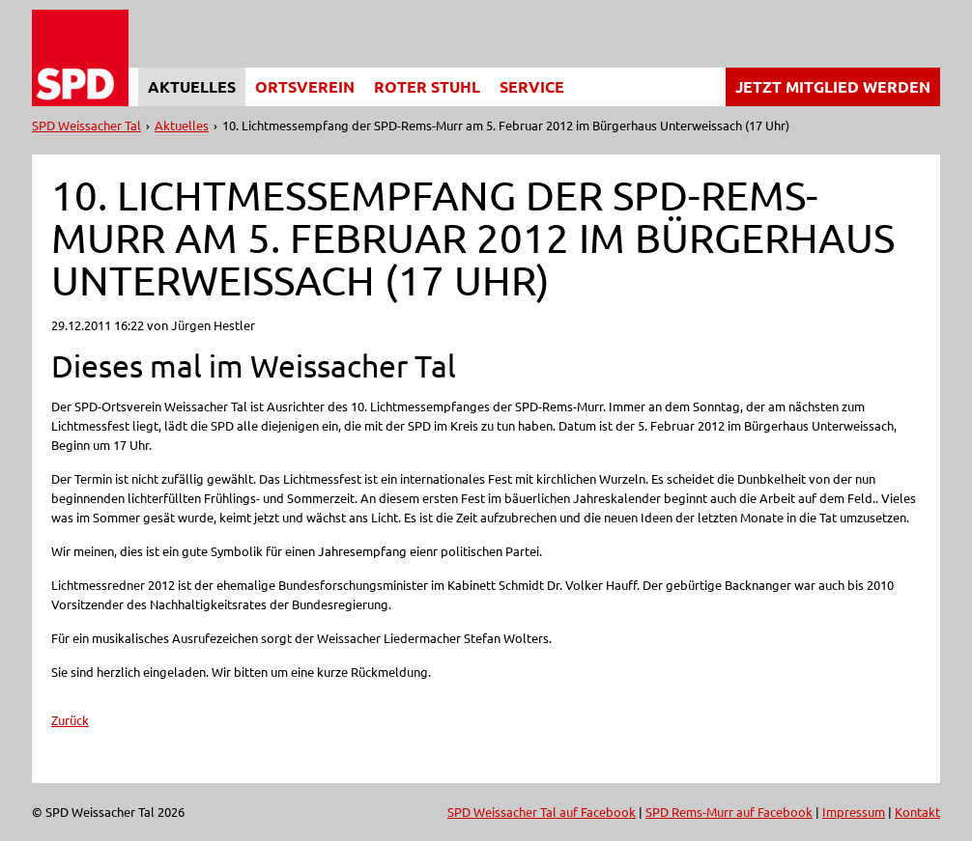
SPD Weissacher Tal (86, 125)
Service (532, 86)
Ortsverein (305, 86)
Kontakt (917, 811)
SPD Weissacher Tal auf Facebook (541, 811)
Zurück (70, 720)
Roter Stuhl (427, 86)
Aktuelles (192, 86)
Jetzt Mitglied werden (832, 86)
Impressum (853, 811)
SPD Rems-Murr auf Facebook (729, 811)
